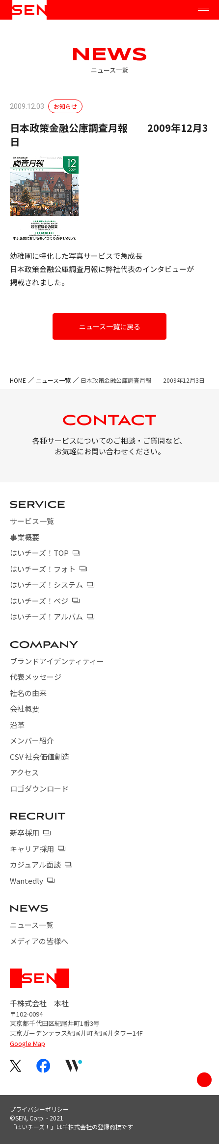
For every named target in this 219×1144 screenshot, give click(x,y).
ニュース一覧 (53, 380)
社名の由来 (28, 693)
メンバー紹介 (32, 740)
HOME (18, 380)
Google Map (27, 1043)
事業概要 (24, 537)
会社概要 (24, 708)
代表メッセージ (35, 676)
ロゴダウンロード (39, 788)
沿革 (17, 725)
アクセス (24, 772)
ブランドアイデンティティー (57, 661)
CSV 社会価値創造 (39, 756)
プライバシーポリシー (39, 1109)
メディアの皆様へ (39, 941)
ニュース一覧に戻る (109, 326)
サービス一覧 (32, 521)
